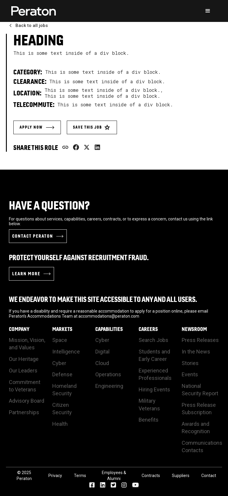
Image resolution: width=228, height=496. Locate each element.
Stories (190, 363)
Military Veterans (149, 404)
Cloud (102, 363)
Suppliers (180, 475)
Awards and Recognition (196, 427)
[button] (208, 11)
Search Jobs (153, 340)
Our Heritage (24, 359)
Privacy (55, 475)
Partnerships (24, 412)
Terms (80, 475)
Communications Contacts (202, 446)
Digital (102, 351)
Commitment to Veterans (24, 386)
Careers (148, 329)
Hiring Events (154, 389)
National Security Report (200, 389)
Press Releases (200, 340)
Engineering (109, 386)
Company (19, 329)
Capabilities (109, 329)
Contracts (151, 475)
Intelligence (66, 351)
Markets (62, 329)
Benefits (149, 420)
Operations (108, 374)
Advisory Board (26, 401)
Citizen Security (62, 408)
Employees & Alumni (114, 475)
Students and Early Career (154, 355)
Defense (62, 374)
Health (60, 424)
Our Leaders (23, 370)
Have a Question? (49, 205)
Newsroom (194, 329)
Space (59, 340)
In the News (196, 351)
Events (190, 374)
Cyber (59, 363)
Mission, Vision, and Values (27, 344)
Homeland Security (64, 389)
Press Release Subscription (199, 408)
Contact (208, 475)
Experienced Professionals (155, 374)
